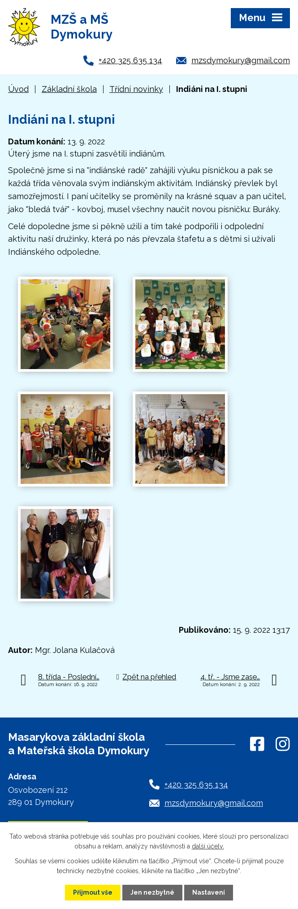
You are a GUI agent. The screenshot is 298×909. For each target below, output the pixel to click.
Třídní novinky (136, 89)
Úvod (18, 89)
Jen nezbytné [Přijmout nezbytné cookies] (152, 892)
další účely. (208, 846)
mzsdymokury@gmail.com (240, 60)
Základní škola (69, 89)
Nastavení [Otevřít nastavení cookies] (208, 892)
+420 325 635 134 (130, 60)
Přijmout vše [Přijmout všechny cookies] (92, 892)
